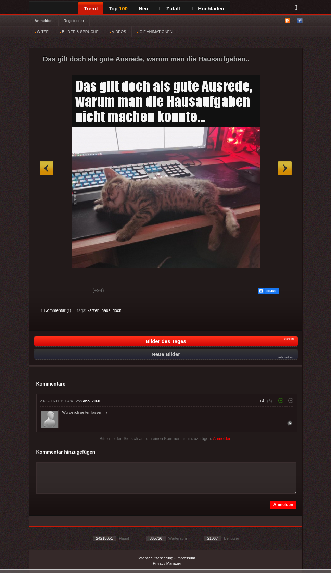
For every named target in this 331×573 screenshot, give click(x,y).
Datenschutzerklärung (155, 558)
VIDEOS (118, 31)
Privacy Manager (167, 563)
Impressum (186, 558)
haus (106, 310)
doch (117, 310)
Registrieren (74, 21)
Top (118, 8)
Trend (91, 8)
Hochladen (207, 8)
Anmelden (44, 21)
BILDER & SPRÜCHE (79, 31)
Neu (143, 8)
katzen (93, 310)
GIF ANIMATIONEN (154, 31)
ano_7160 (91, 401)
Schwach (75, 291)
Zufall (169, 8)
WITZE (42, 31)
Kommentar (56, 310)
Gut (49, 291)
